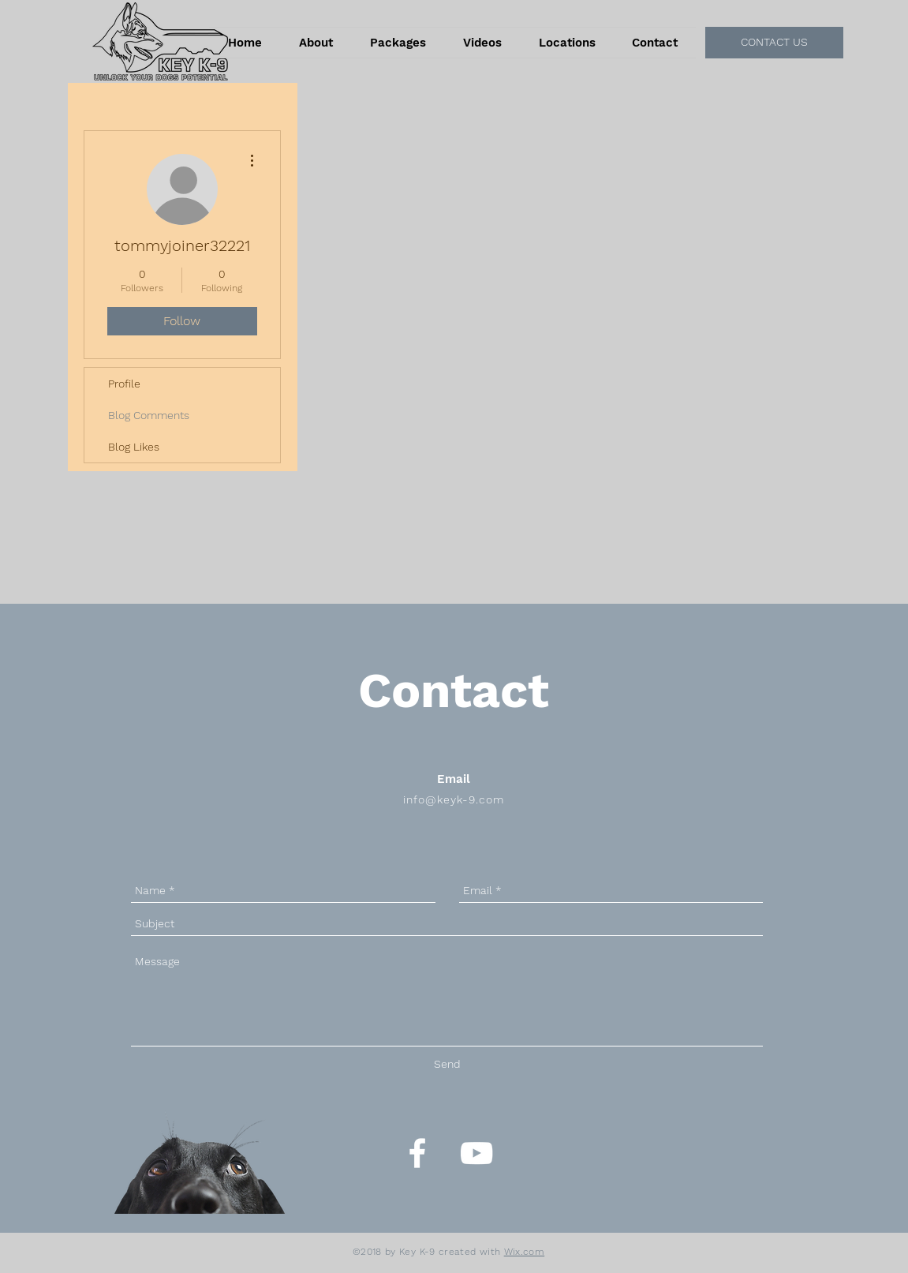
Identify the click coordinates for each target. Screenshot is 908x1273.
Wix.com (524, 1251)
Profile (124, 383)
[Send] (447, 1064)
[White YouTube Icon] (476, 1153)
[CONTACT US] (774, 42)
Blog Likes (133, 446)
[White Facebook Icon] (417, 1153)
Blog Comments (148, 415)
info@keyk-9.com (453, 799)
